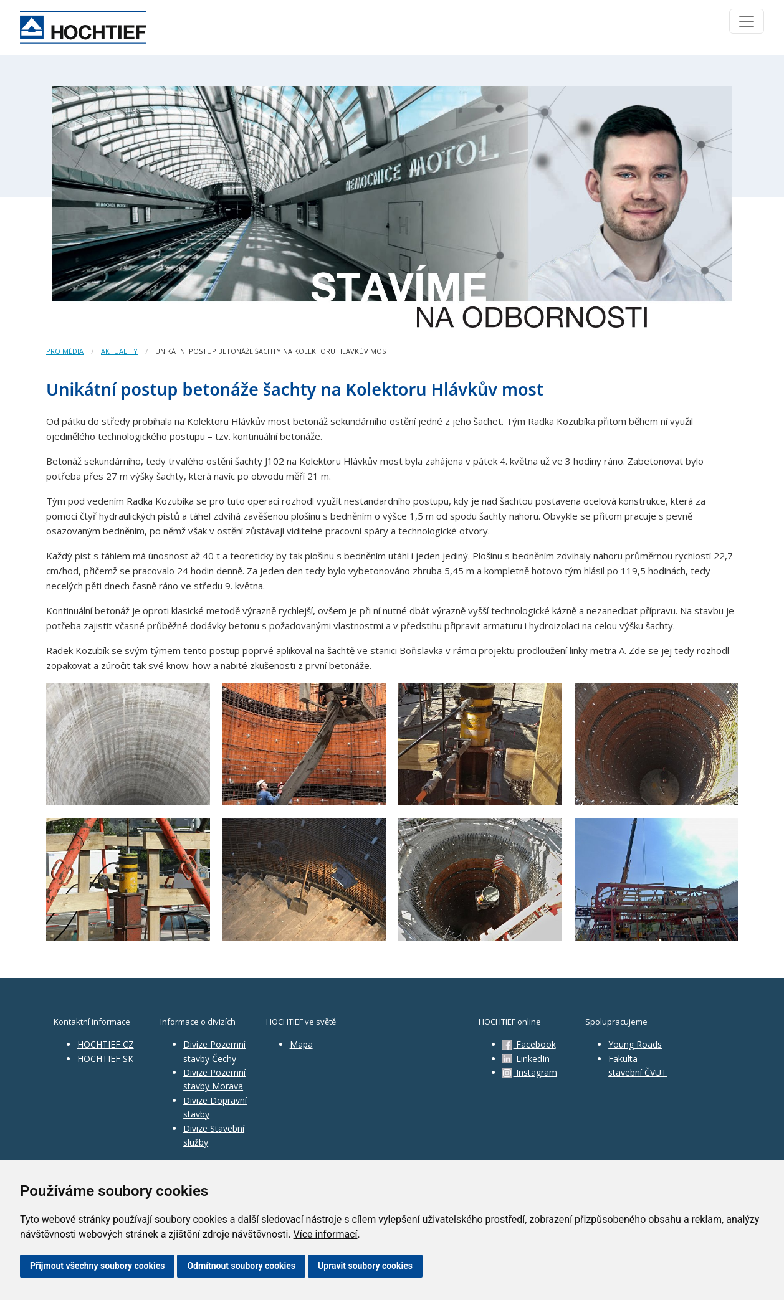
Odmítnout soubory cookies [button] (241, 1266)
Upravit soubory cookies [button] (365, 1266)
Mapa (301, 1044)
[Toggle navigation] (746, 21)
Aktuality (119, 351)
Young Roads (635, 1044)
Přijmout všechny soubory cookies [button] (97, 1266)
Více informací (326, 1234)
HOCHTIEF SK (105, 1059)
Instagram (529, 1072)
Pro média (65, 351)
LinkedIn (526, 1059)
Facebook (529, 1044)
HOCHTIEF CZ (105, 1044)
